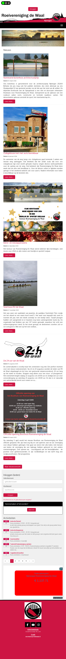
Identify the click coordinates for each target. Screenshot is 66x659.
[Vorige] (8, 561)
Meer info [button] (31, 510)
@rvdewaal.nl (33, 636)
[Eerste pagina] (5, 561)
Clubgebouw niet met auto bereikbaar (20, 153)
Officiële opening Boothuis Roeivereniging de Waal (27, 434)
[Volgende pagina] (29, 561)
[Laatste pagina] (33, 561)
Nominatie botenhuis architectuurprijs (21, 77)
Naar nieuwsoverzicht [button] (13, 467)
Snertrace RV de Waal (13, 307)
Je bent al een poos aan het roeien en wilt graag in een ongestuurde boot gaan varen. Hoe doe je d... (36, 535)
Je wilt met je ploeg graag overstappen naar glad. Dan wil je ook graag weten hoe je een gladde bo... (35, 526)
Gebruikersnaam (8, 478)
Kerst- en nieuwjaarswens (15, 243)
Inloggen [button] (33, 9)
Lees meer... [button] (9, 101)
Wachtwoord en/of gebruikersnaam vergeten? (17, 500)
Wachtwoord (7, 486)
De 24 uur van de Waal (13, 360)
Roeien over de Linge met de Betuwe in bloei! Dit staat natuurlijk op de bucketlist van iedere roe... (36, 549)
